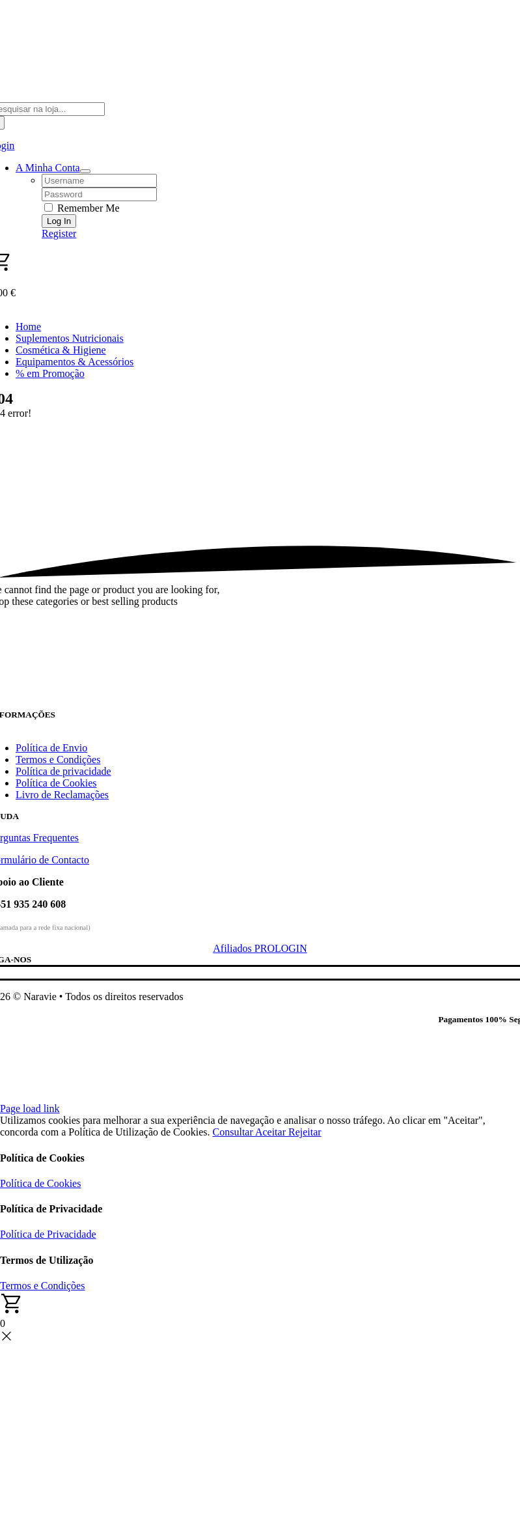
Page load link (30, 1108)
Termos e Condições (42, 1285)
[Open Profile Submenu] (85, 171)
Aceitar (271, 1131)
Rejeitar (305, 1131)
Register (59, 233)
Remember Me (82, 208)
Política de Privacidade (48, 1234)
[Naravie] (260, 703)
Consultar (234, 1131)
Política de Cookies (40, 1183)
